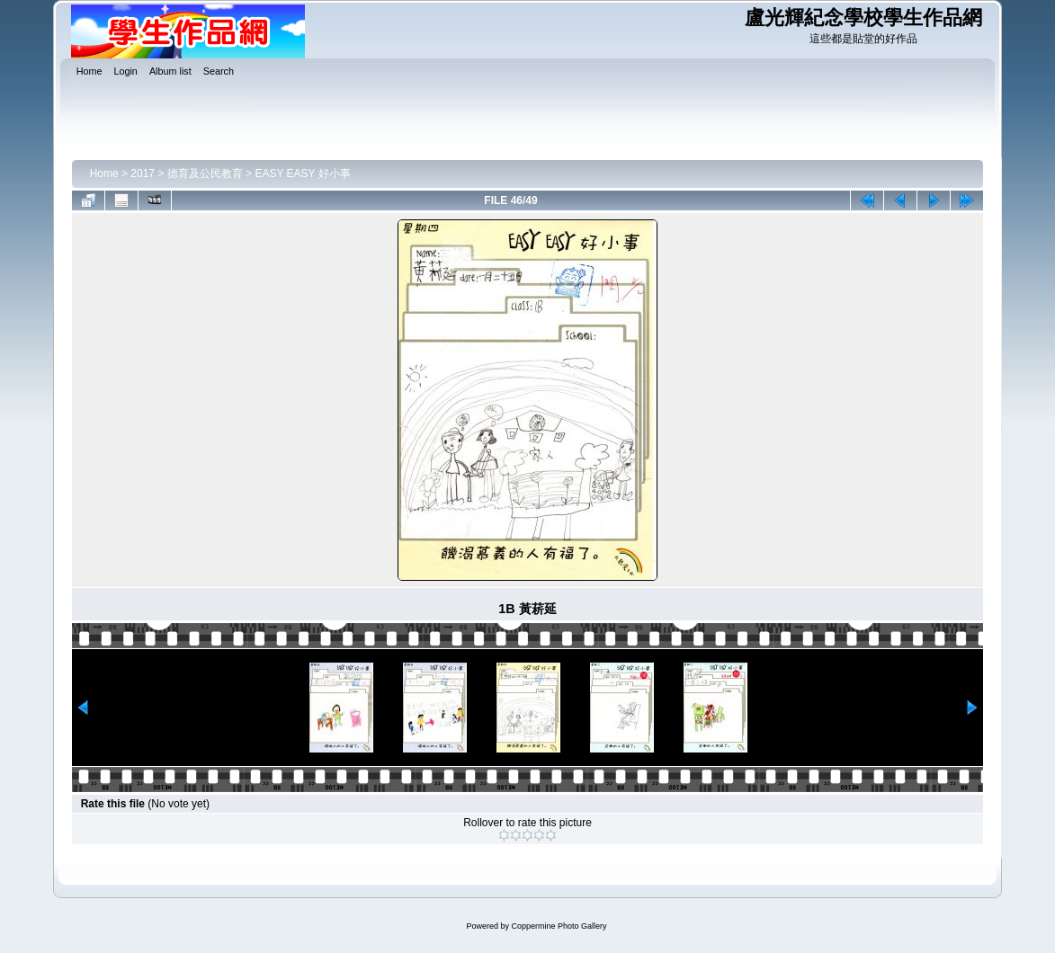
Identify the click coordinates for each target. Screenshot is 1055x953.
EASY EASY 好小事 (302, 173)
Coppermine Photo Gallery (558, 926)
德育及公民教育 (205, 173)
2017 (142, 173)
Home (104, 173)
